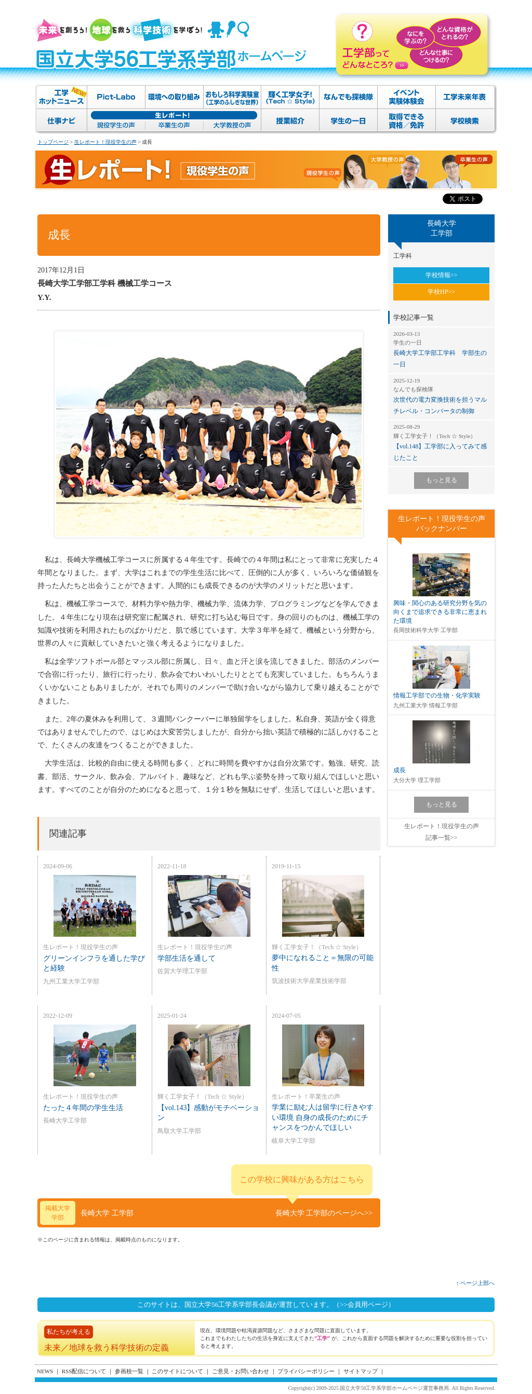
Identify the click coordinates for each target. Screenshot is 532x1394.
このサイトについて (177, 1371)
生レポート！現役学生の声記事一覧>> (441, 832)
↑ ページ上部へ (475, 1283)
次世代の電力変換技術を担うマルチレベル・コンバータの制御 (441, 396)
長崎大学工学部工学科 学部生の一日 (441, 349)
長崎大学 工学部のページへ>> (324, 1213)
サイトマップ (360, 1371)
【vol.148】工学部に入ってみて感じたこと (441, 442)
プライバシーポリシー (306, 1371)
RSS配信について (84, 1371)
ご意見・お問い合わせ (240, 1371)
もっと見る (441, 480)
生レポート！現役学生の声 (105, 142)
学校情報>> (441, 275)
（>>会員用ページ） (364, 1304)
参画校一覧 (129, 1371)
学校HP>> (441, 291)
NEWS (45, 1371)
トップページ (53, 142)
